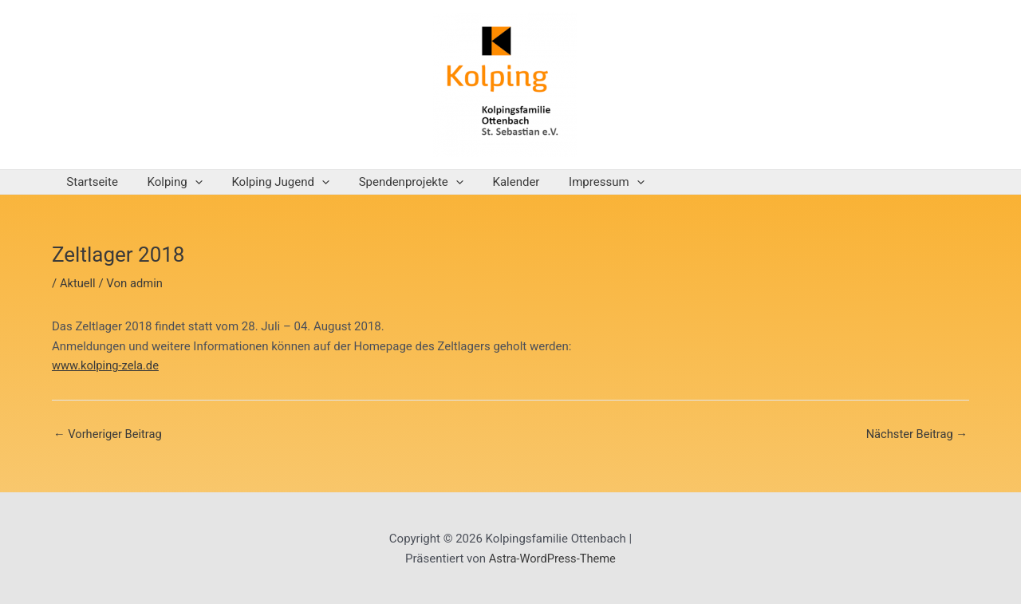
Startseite (90, 182)
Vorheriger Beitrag (108, 434)
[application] (187, 182)
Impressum (576, 182)
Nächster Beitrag (916, 434)
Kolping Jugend (268, 182)
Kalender (492, 182)
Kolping (167, 182)
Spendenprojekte (392, 182)
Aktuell (78, 283)
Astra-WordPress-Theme (552, 558)
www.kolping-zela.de (106, 365)
